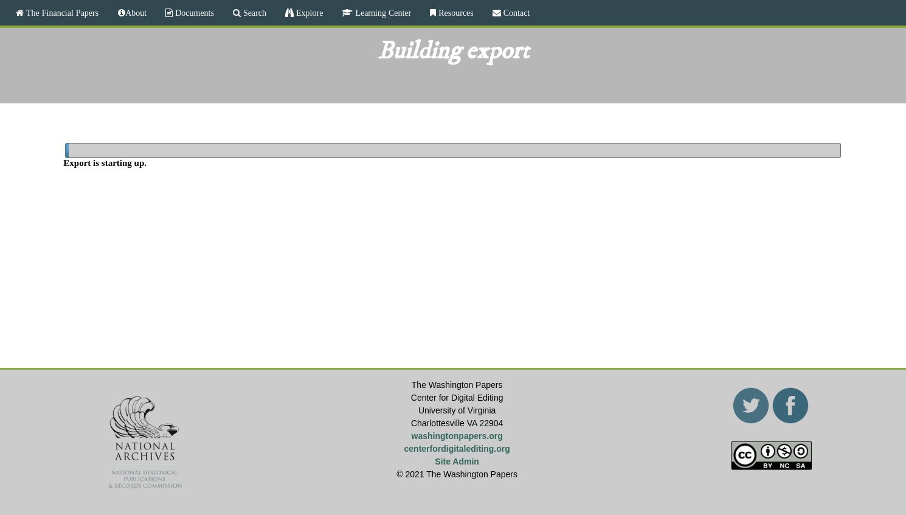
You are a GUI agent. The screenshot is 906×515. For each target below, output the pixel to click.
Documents (193, 13)
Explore (308, 13)
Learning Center (382, 13)
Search (253, 13)
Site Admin (457, 461)
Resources (455, 13)
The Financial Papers (61, 13)
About (136, 13)
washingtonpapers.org (457, 436)
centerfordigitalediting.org (457, 449)
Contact (515, 13)
